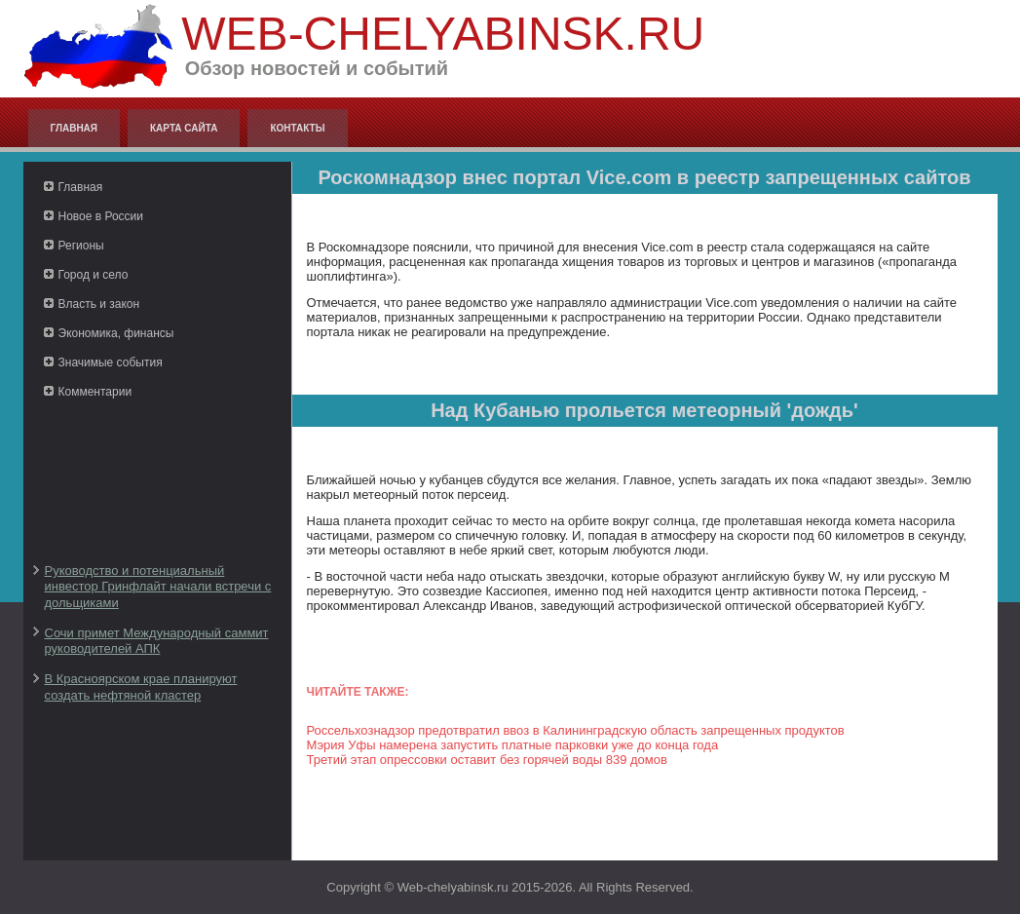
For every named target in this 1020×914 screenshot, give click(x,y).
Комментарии (95, 392)
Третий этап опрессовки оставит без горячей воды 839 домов (487, 759)
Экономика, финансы (116, 333)
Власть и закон (99, 304)
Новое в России (101, 216)
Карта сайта (183, 128)
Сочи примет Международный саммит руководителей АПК (157, 641)
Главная (74, 128)
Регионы (81, 245)
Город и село (93, 275)
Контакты (297, 128)
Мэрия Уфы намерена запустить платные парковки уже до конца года (513, 745)
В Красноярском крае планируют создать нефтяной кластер (141, 686)
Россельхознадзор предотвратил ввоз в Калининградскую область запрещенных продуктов (576, 730)
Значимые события (110, 362)
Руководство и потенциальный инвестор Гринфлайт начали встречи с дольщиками (158, 586)
